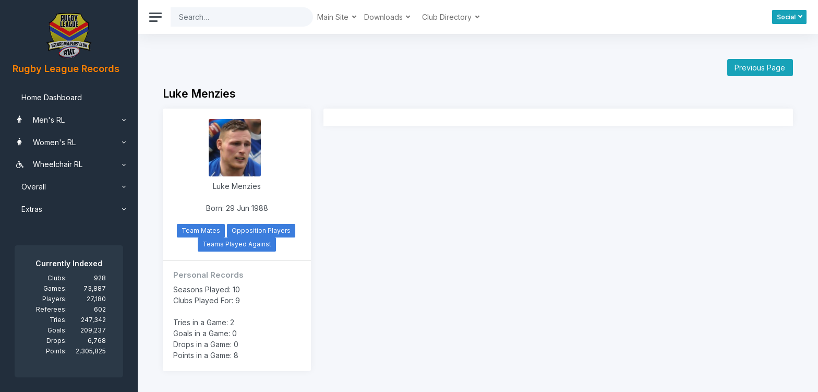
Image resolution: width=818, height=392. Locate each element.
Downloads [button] (384, 17)
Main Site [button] (334, 17)
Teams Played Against (236, 244)
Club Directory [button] (448, 17)
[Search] (234, 17)
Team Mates (201, 230)
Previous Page (760, 67)
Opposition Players (261, 230)
